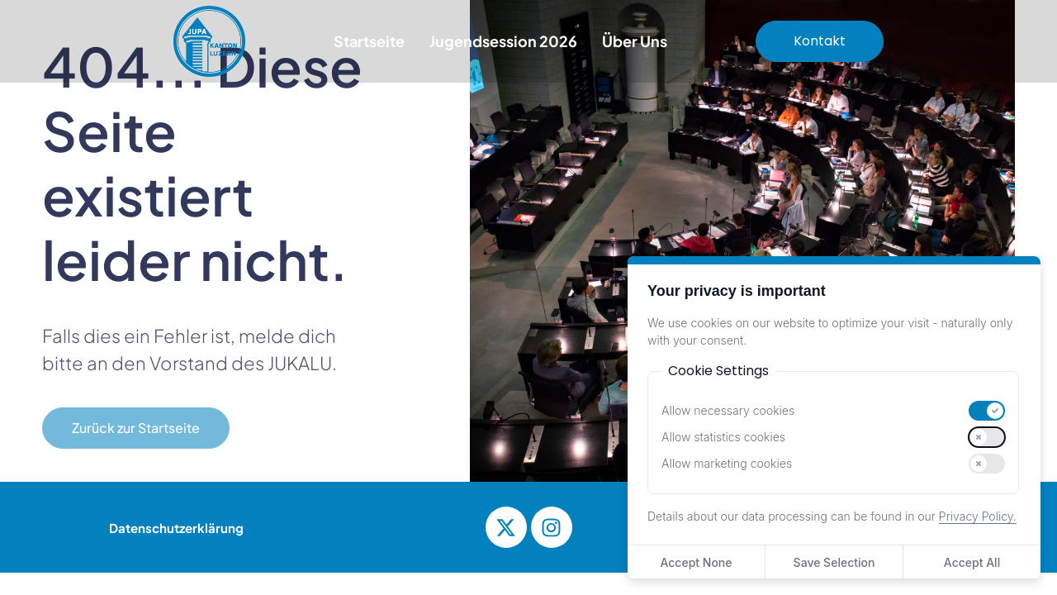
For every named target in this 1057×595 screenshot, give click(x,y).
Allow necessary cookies (727, 410)
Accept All (972, 562)
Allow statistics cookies (723, 437)
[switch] (987, 411)
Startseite (369, 40)
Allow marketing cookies (726, 463)
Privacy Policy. (978, 516)
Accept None (696, 562)
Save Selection (834, 562)
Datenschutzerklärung (176, 528)
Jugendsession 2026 (503, 40)
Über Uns (634, 40)
